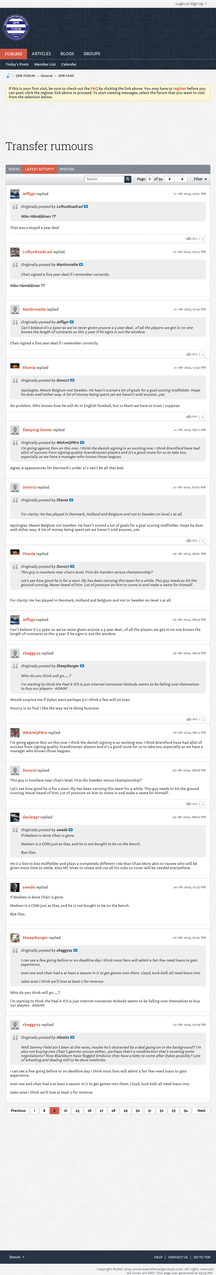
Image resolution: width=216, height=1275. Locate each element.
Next (201, 1111)
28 (113, 1111)
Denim (16, 1257)
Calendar (68, 64)
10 (65, 1111)
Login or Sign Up (191, 4)
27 (101, 1111)
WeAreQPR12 (34, 732)
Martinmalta (34, 309)
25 (77, 1111)
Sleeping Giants (37, 430)
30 (138, 1111)
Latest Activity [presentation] (39, 169)
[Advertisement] (108, 120)
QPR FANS (66, 76)
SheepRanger (35, 937)
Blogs (67, 53)
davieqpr (30, 817)
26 (89, 1111)
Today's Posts (17, 64)
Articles (41, 53)
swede (28, 887)
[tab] (14, 169)
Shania (28, 367)
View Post (86, 206)
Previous (18, 1111)
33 (174, 1111)
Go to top (202, 1257)
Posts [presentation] (13, 169)
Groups (92, 53)
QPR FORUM (25, 76)
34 (186, 1111)
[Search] (107, 179)
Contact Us (178, 1257)
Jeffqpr (28, 194)
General (47, 76)
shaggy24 (31, 653)
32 (161, 1111)
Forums (13, 54)
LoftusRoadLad (37, 252)
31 (149, 1111)
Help (158, 1257)
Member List (45, 64)
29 (125, 1111)
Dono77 (29, 487)
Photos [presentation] (67, 169)
